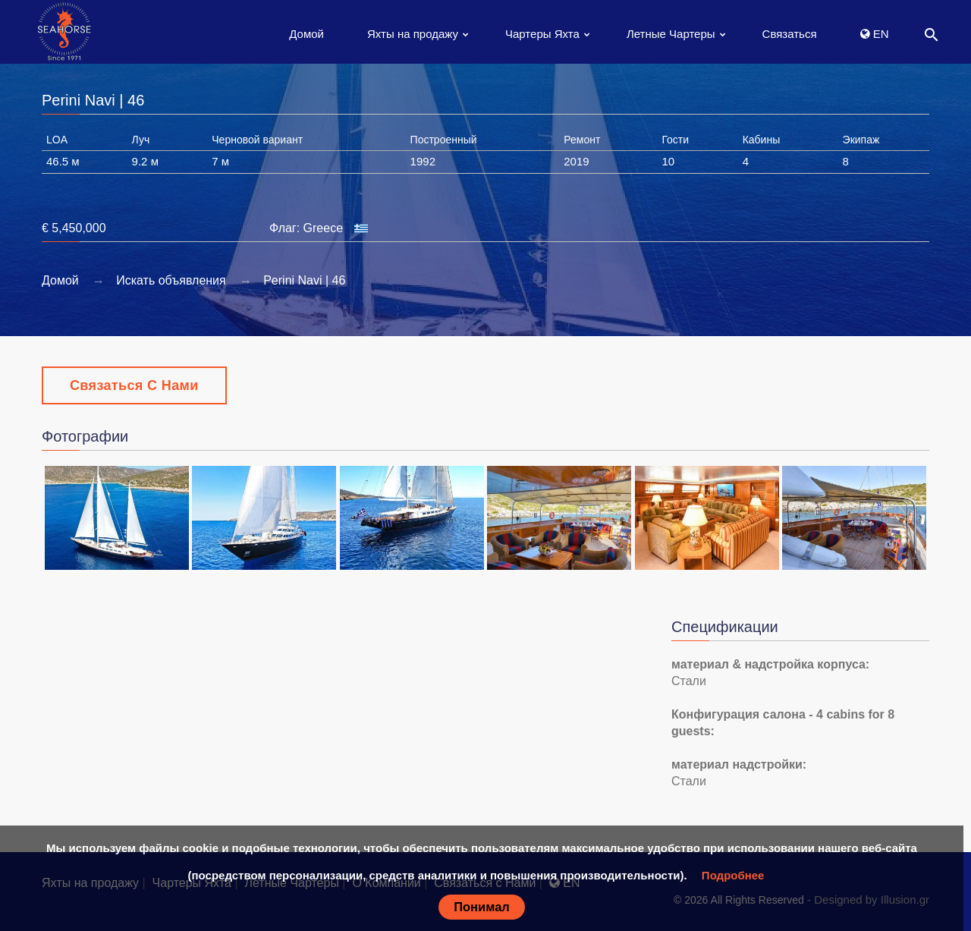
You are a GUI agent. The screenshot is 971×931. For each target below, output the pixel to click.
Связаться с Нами (134, 385)
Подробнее (733, 875)
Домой (306, 33)
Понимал (482, 907)
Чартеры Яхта (542, 33)
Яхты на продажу (412, 33)
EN (874, 33)
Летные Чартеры (671, 33)
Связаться (789, 33)
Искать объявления (171, 280)
